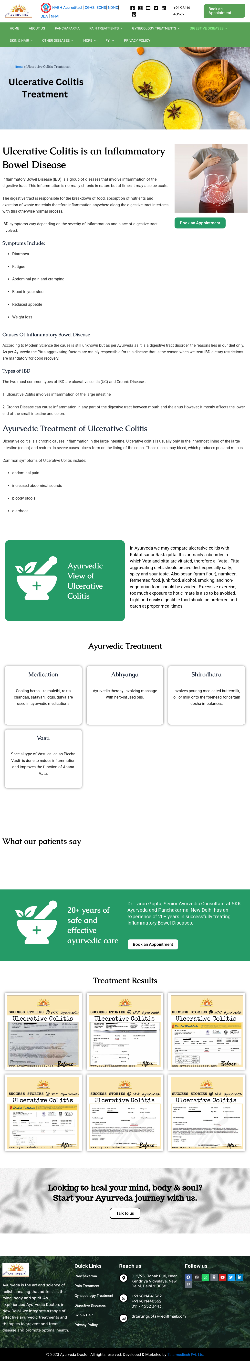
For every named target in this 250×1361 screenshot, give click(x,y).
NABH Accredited (67, 7)
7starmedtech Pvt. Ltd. (185, 1354)
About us (29, 31)
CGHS (89, 7)
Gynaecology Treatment (85, 1298)
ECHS (101, 7)
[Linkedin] (163, 8)
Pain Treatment (88, 1285)
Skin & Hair (216, 31)
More (49, 48)
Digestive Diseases (90, 1310)
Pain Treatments (88, 31)
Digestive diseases (181, 31)
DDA (44, 16)
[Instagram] (140, 8)
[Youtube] (148, 8)
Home (12, 31)
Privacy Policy (87, 48)
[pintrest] (134, 14)
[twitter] (156, 8)
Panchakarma (55, 31)
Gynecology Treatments (134, 31)
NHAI (55, 16)
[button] (224, 11)
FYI (65, 48)
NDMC (113, 7)
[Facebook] (132, 8)
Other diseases (22, 48)
